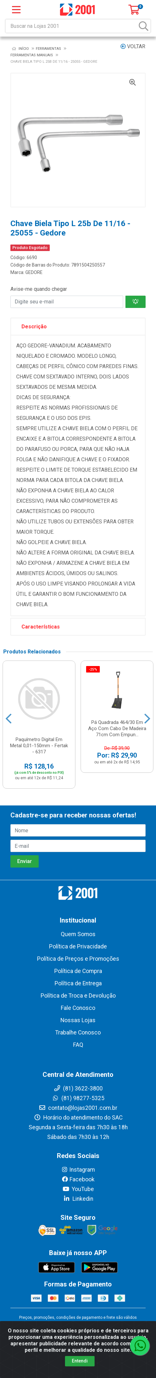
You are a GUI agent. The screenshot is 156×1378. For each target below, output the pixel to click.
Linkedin (78, 1199)
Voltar (133, 46)
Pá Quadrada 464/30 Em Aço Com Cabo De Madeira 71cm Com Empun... (117, 728)
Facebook (78, 1179)
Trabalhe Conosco (78, 1032)
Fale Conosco (78, 1008)
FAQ (78, 1045)
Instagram (78, 1169)
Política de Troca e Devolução (78, 995)
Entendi (80, 1360)
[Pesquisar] (143, 26)
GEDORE (34, 272)
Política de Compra (78, 971)
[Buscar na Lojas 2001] (71, 26)
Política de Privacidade (78, 946)
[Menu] (16, 10)
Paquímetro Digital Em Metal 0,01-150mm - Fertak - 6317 (39, 746)
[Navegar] (8, 718)
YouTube (78, 1189)
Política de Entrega (78, 983)
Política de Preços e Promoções (78, 959)
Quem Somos (78, 934)
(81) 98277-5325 (78, 1098)
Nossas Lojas (78, 1020)
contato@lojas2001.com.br (78, 1108)
